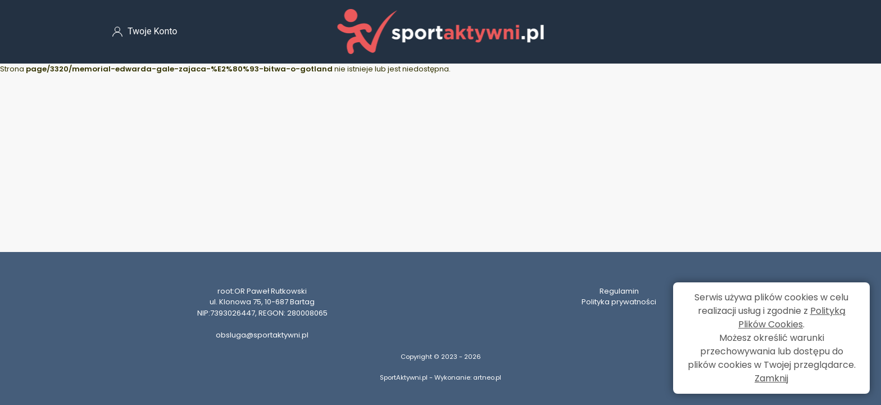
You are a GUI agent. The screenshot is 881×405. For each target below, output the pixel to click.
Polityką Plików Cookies (792, 317)
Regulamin (619, 291)
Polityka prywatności (619, 301)
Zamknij (771, 378)
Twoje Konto (145, 31)
